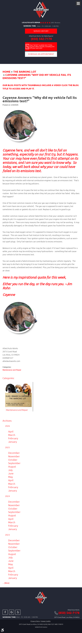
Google (11, 612)
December (14, 452)
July (10, 470)
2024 (7, 496)
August (12, 466)
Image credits (46, 621)
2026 (7, 426)
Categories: (8, 378)
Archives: (7, 420)
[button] (41, 309)
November (14, 456)
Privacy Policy (35, 621)
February (13, 438)
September (14, 463)
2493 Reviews (55, 22)
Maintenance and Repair (12, 370)
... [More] (6, 583)
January (12, 441)
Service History (41, 31)
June (11, 473)
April (10, 431)
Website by (41, 627)
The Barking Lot (24, 72)
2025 (7, 447)
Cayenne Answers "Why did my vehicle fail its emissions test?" (37, 76)
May (10, 476)
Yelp (17, 612)
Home (6, 72)
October (12, 459)
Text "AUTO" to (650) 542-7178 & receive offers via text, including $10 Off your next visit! (42, 46)
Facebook (5, 612)
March (11, 435)
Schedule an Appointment (41, 54)
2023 (7, 535)
